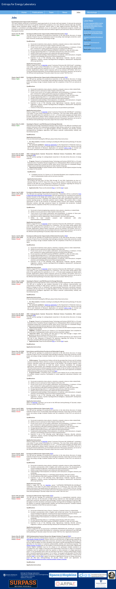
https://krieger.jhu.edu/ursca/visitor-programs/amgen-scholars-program (47, 559)
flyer (53, 188)
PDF (66, 33)
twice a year (67, 148)
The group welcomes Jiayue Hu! (92, 48)
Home (24, 12)
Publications (37, 12)
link (62, 188)
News (64, 12)
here (56, 371)
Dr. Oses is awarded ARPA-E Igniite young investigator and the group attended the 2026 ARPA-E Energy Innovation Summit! (93, 25)
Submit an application (51, 144)
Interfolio (44, 65)
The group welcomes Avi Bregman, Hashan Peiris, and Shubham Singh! (93, 32)
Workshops (92, 12)
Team (51, 12)
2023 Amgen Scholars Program (35, 539)
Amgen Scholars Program (34, 545)
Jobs (78, 12)
